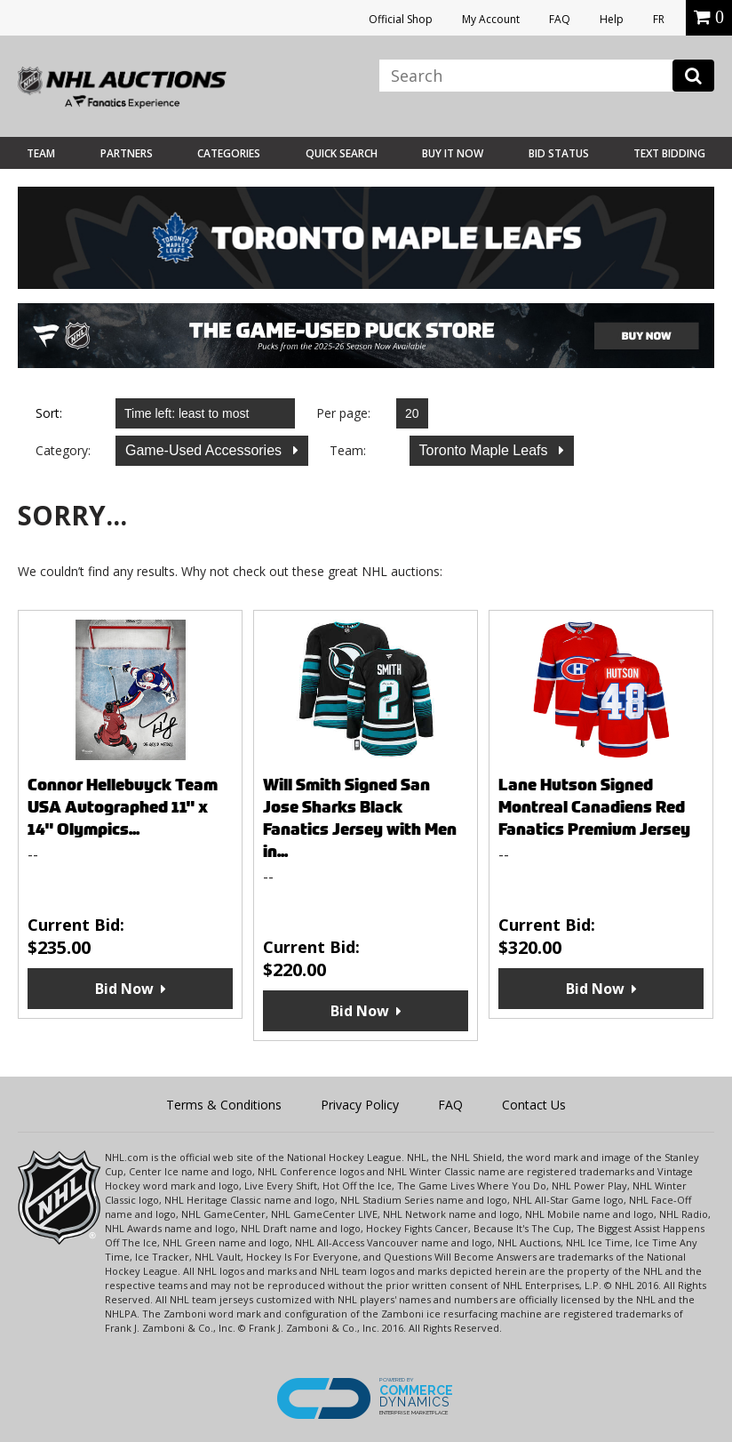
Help (612, 19)
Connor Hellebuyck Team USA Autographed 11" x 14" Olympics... (123, 806)
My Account (491, 19)
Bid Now (124, 988)
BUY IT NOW (452, 153)
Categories (228, 153)
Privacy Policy (360, 1104)
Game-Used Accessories (205, 450)
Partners (126, 153)
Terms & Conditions (224, 1104)
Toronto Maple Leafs (485, 450)
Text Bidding (669, 153)
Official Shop (401, 19)
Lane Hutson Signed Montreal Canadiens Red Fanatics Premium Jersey (594, 806)
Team (41, 153)
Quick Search (342, 153)
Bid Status (559, 153)
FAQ (559, 19)
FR (658, 19)
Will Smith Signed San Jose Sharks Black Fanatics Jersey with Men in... (360, 817)
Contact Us (534, 1104)
